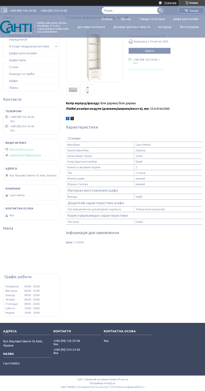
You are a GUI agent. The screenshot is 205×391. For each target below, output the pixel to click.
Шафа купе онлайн (186, 19)
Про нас (126, 19)
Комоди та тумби (22, 74)
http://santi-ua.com (21, 149)
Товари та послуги (152, 19)
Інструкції (165, 27)
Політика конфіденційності (128, 387)
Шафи (13, 81)
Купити (149, 50)
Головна (106, 19)
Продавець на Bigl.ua (102, 383)
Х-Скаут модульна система (29, 46)
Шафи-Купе (17, 60)
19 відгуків (170, 2)
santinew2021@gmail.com (25, 155)
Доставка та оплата (91, 27)
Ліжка (13, 87)
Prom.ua (123, 379)
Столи (13, 67)
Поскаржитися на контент (93, 387)
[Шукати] (160, 10)
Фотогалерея (189, 27)
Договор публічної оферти (131, 27)
